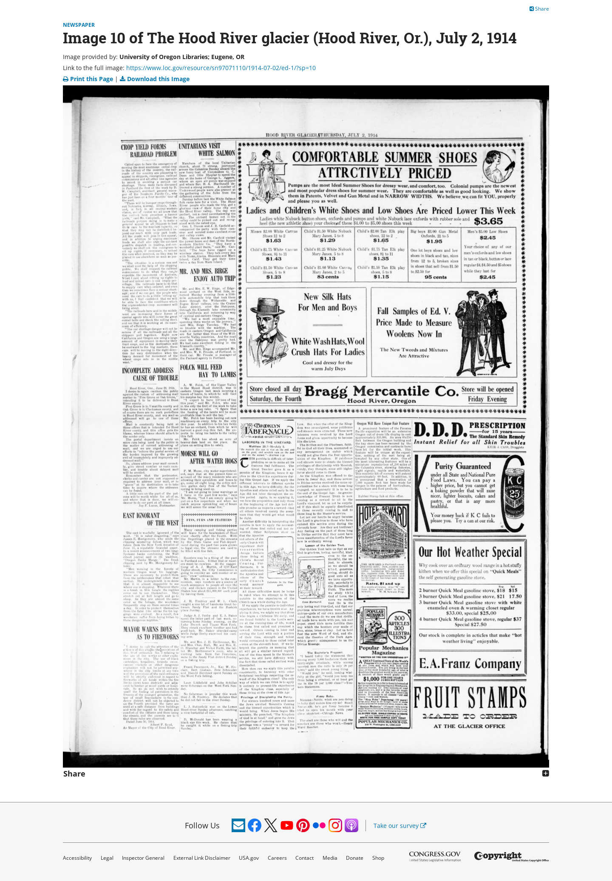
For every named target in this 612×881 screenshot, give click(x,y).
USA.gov (249, 857)
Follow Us (202, 825)
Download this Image (155, 79)
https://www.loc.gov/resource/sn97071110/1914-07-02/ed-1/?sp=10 (221, 68)
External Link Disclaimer (201, 857)
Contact (304, 857)
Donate (354, 857)
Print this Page (89, 79)
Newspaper (79, 24)
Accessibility (77, 857)
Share (539, 8)
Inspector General (143, 857)
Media (330, 857)
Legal (107, 857)
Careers (277, 857)
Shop (378, 857)
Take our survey (400, 826)
